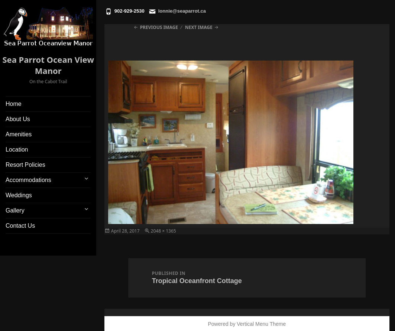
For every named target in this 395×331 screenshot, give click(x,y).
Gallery (15, 210)
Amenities (19, 134)
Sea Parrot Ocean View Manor (48, 65)
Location (17, 149)
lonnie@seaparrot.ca (182, 11)
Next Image (199, 27)
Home (14, 104)
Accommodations (28, 180)
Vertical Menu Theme (261, 324)
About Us (18, 119)
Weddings (19, 195)
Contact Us (20, 226)
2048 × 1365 (163, 231)
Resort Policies (25, 165)
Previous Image (159, 27)
